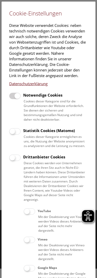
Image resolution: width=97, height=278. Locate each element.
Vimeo (42, 239)
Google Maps (47, 268)
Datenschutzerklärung (28, 83)
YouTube (44, 211)
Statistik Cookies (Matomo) (49, 130)
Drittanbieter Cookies (44, 156)
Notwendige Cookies (42, 95)
